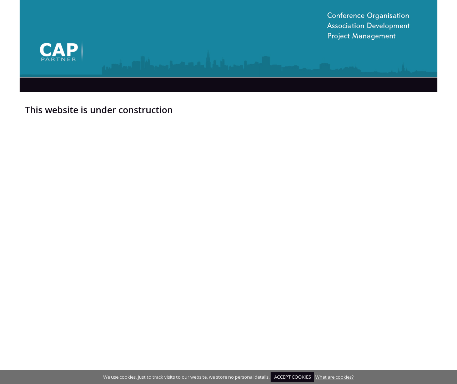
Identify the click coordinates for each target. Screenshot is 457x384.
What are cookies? (334, 377)
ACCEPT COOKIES (292, 377)
